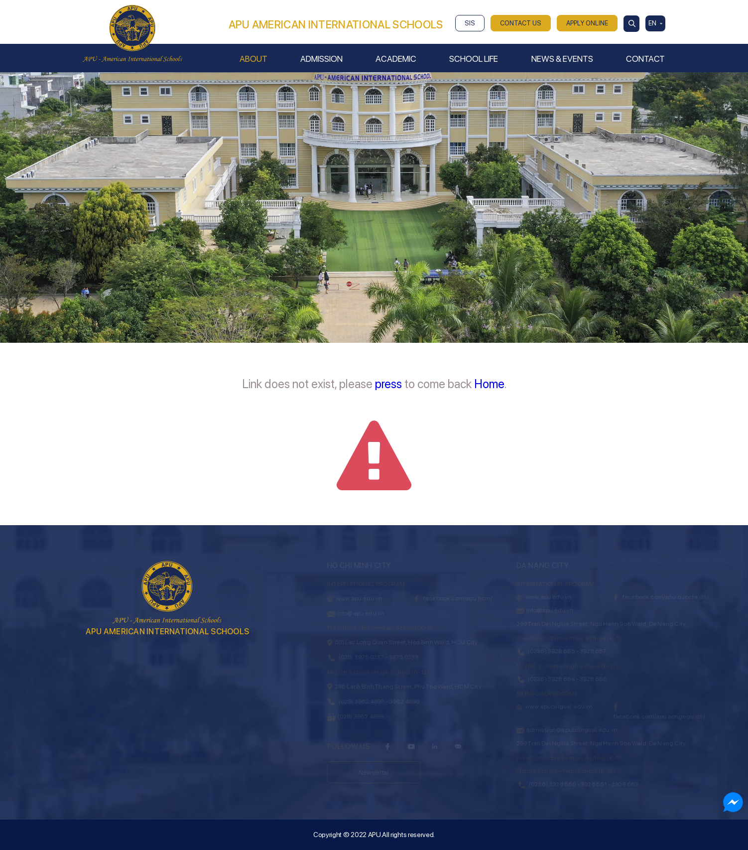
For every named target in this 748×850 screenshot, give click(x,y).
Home (489, 384)
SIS (470, 23)
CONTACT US (520, 23)
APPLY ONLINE (587, 23)
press (388, 384)
